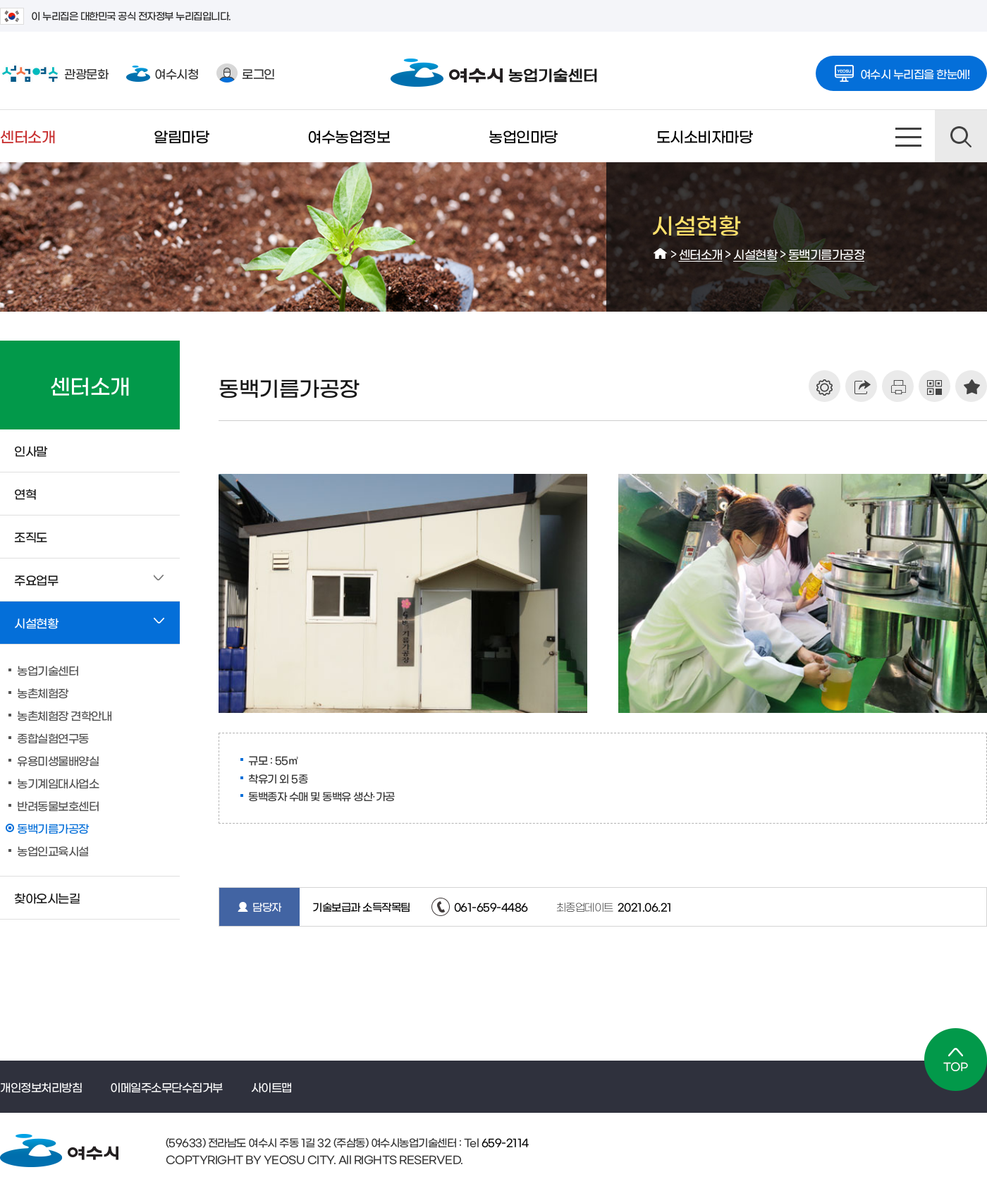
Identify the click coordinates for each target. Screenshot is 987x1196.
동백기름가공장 (826, 254)
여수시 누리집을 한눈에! (901, 69)
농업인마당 (523, 135)
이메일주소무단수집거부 (166, 1086)
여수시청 (162, 73)
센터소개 (27, 135)
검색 (961, 136)
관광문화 (54, 73)
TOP (955, 1059)
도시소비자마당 (704, 135)
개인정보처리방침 (41, 1086)
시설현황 (755, 254)
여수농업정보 (348, 135)
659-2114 (504, 1142)
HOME (661, 254)
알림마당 (181, 135)
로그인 (245, 73)
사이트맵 (909, 136)
